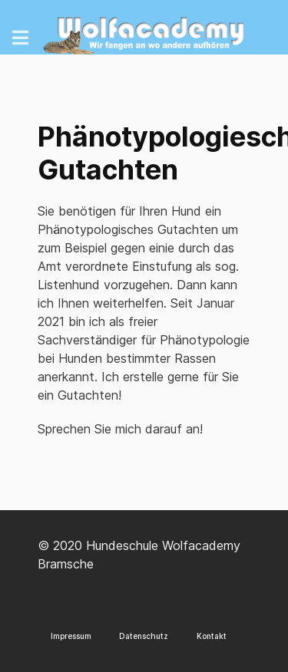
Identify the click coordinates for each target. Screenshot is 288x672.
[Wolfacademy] (144, 31)
